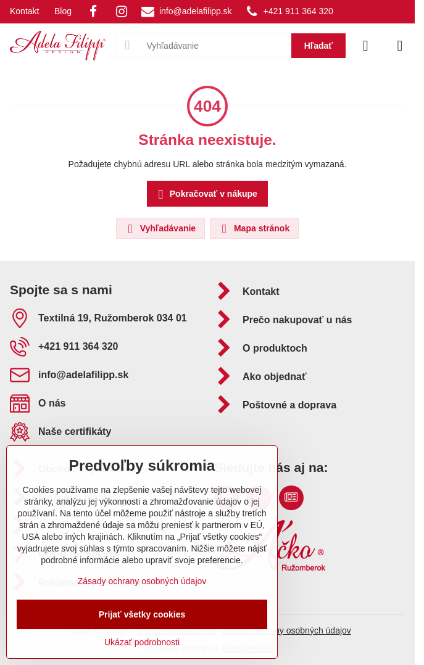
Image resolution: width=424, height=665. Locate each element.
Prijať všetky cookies (142, 614)
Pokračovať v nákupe (205, 194)
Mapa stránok (253, 229)
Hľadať (318, 46)
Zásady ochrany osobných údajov (286, 630)
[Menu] (400, 45)
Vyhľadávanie (160, 229)
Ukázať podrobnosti (142, 642)
